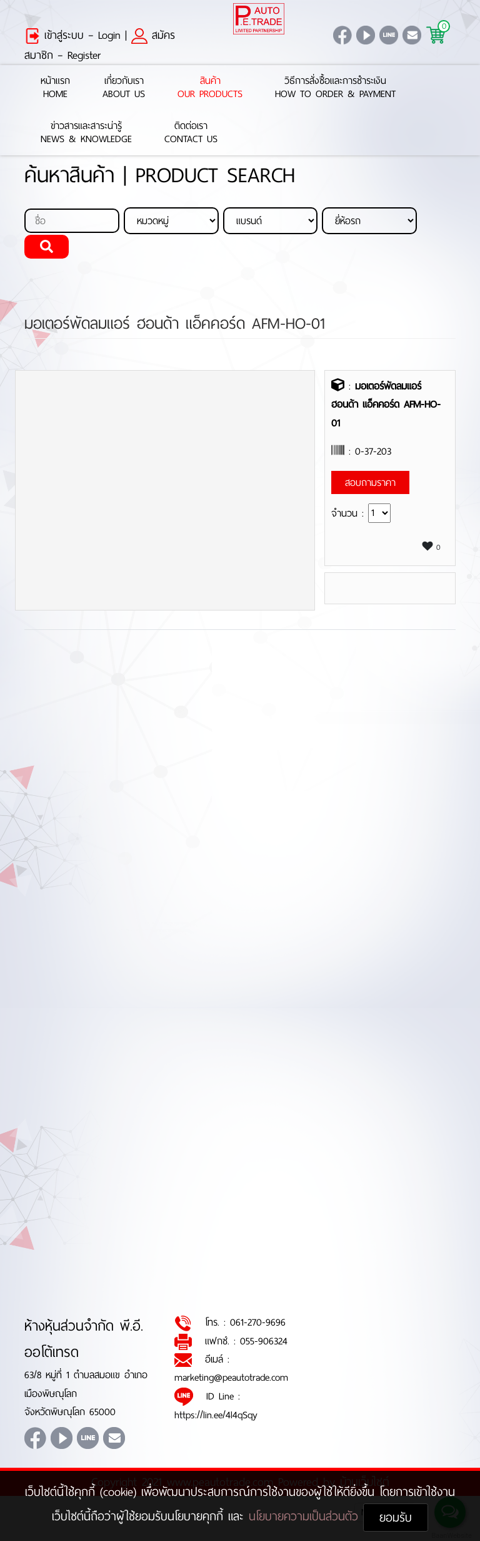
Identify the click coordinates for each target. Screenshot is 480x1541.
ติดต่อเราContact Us (191, 133)
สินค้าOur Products (210, 88)
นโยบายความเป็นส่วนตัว (306, 1516)
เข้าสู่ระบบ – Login (72, 35)
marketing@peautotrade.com (231, 1377)
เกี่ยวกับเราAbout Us (123, 88)
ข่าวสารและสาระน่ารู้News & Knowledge (86, 133)
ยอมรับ (395, 1517)
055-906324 (264, 1340)
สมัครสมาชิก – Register (99, 45)
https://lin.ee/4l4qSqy (216, 1414)
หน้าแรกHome (55, 88)
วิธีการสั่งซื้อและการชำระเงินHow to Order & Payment (335, 88)
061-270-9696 (258, 1322)
